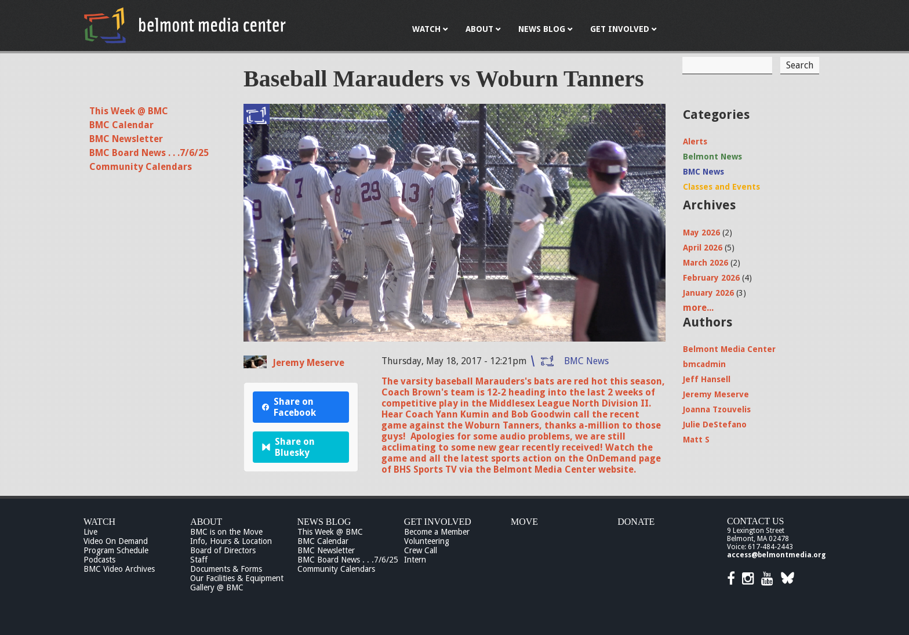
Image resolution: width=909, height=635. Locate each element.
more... (698, 307)
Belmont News (712, 156)
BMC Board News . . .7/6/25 (149, 152)
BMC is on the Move (226, 531)
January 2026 (708, 292)
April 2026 (702, 247)
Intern (415, 559)
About (206, 522)
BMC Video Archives (119, 569)
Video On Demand (115, 541)
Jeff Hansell (706, 379)
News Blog (324, 522)
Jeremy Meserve (308, 362)
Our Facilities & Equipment (236, 578)
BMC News (586, 361)
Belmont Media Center (729, 349)
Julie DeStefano (715, 424)
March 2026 (705, 262)
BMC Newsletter (126, 138)
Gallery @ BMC (216, 587)
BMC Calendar (121, 124)
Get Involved (437, 522)
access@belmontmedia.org (776, 555)
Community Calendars (140, 166)
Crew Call (420, 550)
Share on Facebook (289, 407)
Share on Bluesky (288, 447)
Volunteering (426, 541)
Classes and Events (721, 186)
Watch (99, 522)
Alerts (695, 141)
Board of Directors (223, 550)
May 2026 (701, 232)
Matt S (696, 439)
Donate (636, 522)
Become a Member (437, 531)
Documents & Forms (226, 569)
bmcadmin (704, 364)
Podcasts (99, 559)
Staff (199, 559)
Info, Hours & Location (231, 541)
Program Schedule (115, 550)
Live (90, 531)
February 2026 (711, 277)
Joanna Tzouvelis (717, 409)
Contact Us (755, 521)
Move (524, 522)
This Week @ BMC (128, 111)
